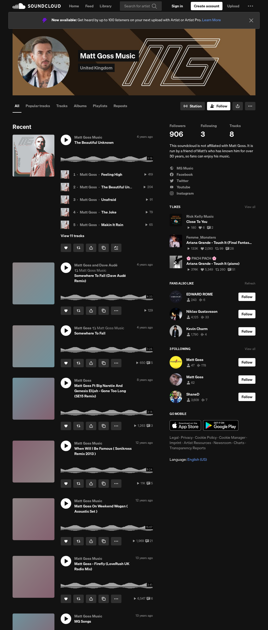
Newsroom (222, 443)
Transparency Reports (188, 448)
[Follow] (218, 106)
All (17, 106)
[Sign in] (177, 6)
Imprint (175, 443)
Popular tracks (38, 106)
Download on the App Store (185, 425)
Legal (174, 437)
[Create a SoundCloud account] (206, 6)
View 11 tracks (72, 236)
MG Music (181, 168)
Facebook (181, 174)
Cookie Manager (232, 437)
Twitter (179, 181)
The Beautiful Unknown (121, 187)
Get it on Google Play (220, 425)
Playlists (100, 106)
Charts (239, 443)
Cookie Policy (206, 437)
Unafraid (108, 199)
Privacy (187, 437)
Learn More (211, 20)
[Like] (66, 248)
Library (105, 6)
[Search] (141, 6)
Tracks (62, 106)
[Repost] (78, 248)
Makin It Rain (112, 225)
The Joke (108, 212)
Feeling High (111, 174)
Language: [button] (188, 459)
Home (74, 6)
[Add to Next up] (116, 248)
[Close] (251, 20)
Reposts (120, 106)
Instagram (182, 193)
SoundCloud (37, 6)
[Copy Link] (103, 248)
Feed (89, 6)
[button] (250, 6)
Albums (80, 106)
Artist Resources (197, 443)
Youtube (180, 187)
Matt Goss (88, 174)
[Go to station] (192, 106)
